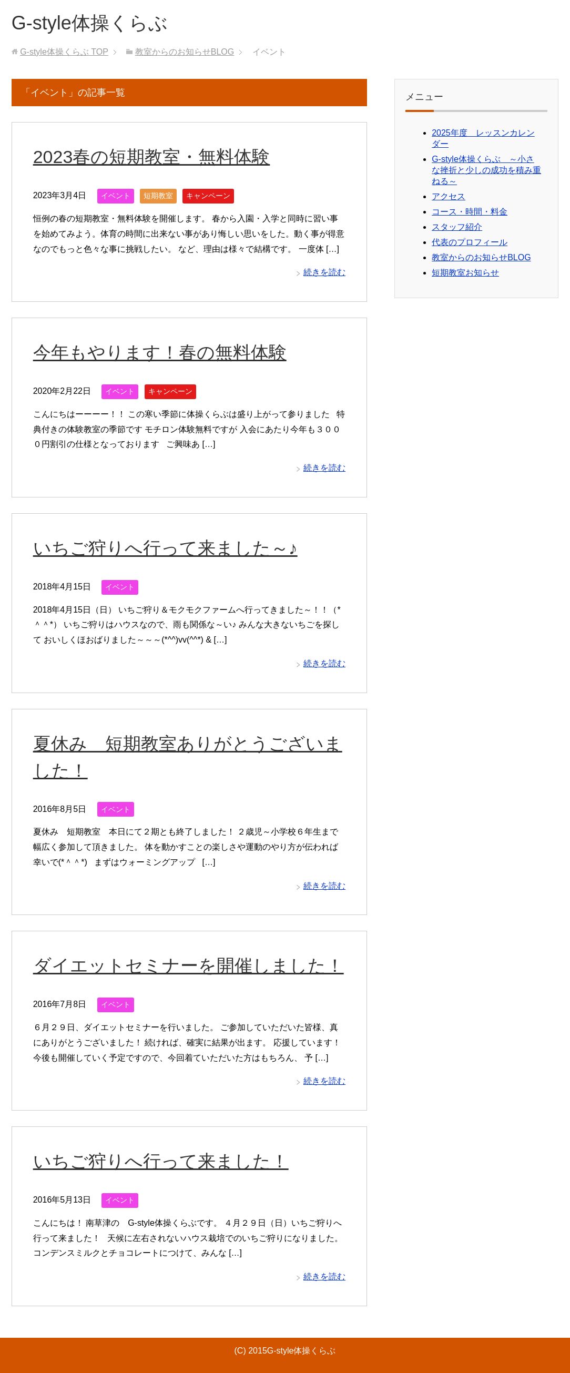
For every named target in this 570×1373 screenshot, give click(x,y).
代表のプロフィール (469, 242)
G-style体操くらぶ (90, 23)
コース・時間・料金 (469, 211)
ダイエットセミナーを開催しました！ (188, 965)
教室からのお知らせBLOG (481, 257)
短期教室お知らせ (465, 272)
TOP (64, 51)
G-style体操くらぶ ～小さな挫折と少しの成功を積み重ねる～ (486, 170)
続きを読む (324, 272)
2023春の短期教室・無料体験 (151, 157)
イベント (115, 195)
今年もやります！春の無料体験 (160, 352)
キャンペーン (208, 195)
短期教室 (158, 195)
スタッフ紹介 (457, 226)
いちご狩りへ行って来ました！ (161, 1161)
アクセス (448, 196)
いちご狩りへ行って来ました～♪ (165, 548)
